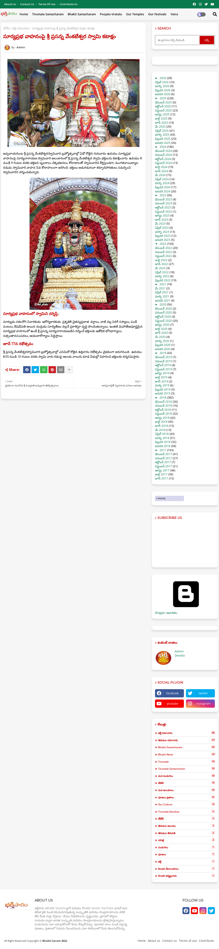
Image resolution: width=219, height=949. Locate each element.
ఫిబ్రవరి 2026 (162, 90)
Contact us (27, 4)
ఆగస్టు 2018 (162, 418)
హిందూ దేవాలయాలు (186, 869)
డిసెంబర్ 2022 (163, 248)
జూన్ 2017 (161, 478)
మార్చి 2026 (162, 86)
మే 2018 (160, 430)
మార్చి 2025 (162, 134)
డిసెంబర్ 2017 (163, 454)
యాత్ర (186, 840)
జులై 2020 (161, 329)
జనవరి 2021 (162, 300)
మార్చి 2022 (162, 276)
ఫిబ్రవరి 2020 (162, 345)
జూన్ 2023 (161, 219)
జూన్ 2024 (161, 171)
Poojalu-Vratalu (111, 14)
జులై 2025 (161, 118)
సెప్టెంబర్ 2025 (163, 110)
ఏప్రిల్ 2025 (162, 131)
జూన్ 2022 (161, 264)
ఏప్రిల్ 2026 (162, 82)
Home (24, 14)
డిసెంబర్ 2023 (163, 199)
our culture (186, 804)
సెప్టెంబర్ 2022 (163, 256)
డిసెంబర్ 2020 (163, 308)
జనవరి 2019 (162, 393)
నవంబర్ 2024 (163, 155)
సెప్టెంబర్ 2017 (163, 466)
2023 (163, 195)
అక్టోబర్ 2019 (163, 365)
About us (154, 941)
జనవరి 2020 (162, 349)
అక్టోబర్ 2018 (163, 410)
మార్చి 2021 (162, 296)
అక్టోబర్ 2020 (163, 316)
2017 (163, 450)
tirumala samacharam (186, 768)
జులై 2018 (161, 422)
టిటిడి (186, 783)
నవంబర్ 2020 (163, 312)
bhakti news (186, 754)
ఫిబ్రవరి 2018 (162, 442)
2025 (163, 98)
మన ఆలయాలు (186, 790)
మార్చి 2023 (162, 232)
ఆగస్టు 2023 (162, 215)
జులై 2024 (161, 167)
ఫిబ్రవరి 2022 (162, 280)
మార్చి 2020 (162, 341)
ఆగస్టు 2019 (162, 373)
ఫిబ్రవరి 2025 (162, 139)
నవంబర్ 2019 (163, 361)
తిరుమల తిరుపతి (186, 833)
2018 (163, 397)
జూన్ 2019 (161, 381)
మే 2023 (160, 223)
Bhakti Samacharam (82, 14)
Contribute (206, 941)
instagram (203, 703)
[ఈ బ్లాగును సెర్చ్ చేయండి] (178, 40)
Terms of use (47, 4)
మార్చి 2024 (162, 183)
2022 (163, 244)
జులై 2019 (161, 377)
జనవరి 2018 (162, 446)
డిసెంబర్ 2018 (163, 402)
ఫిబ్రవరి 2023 (162, 236)
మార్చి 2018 (162, 438)
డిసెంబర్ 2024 (163, 151)
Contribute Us (68, 4)
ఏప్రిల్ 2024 (162, 179)
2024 (163, 147)
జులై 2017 (161, 474)
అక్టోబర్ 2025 (163, 106)
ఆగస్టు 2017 (162, 470)
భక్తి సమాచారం (20, 28)
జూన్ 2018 (161, 426)
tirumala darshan (186, 811)
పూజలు (186, 854)
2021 (163, 284)
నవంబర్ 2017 (163, 458)
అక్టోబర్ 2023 (163, 207)
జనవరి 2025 (162, 143)
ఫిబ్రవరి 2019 (162, 389)
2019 (163, 353)
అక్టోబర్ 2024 (163, 159)
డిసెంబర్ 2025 (163, 102)
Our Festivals (157, 14)
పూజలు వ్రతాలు (186, 797)
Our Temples (135, 14)
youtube (172, 703)
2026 (163, 78)
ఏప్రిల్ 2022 (162, 272)
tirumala (186, 761)
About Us (10, 4)
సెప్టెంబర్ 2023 (163, 211)
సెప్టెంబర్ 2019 (163, 369)
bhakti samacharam (186, 747)
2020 (163, 304)
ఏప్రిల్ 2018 (162, 434)
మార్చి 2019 (162, 385)
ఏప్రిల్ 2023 (162, 228)
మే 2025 (160, 126)
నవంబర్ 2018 (163, 405)
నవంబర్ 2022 (163, 252)
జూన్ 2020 (161, 333)
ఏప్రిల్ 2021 (162, 292)
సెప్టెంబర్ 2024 (163, 163)
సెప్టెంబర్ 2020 (163, 321)
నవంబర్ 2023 (163, 203)
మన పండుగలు (186, 776)
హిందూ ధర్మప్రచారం (186, 876)
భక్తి (186, 861)
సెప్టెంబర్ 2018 (163, 413)
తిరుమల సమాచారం (186, 740)
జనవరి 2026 (162, 94)
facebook (172, 693)
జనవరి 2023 (162, 240)
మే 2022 (160, 268)
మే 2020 (160, 337)
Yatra (174, 14)
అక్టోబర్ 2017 (163, 462)
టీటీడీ (186, 818)
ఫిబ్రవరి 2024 (162, 187)
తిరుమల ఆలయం (186, 826)
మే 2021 (160, 288)
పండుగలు (186, 847)
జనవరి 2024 (162, 191)
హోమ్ (6, 28)
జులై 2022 (161, 260)
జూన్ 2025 (161, 122)
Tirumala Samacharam (48, 14)
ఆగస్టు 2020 (162, 325)
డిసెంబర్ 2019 (163, 357)
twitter (203, 693)
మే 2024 (160, 175)
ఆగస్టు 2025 (162, 114)
